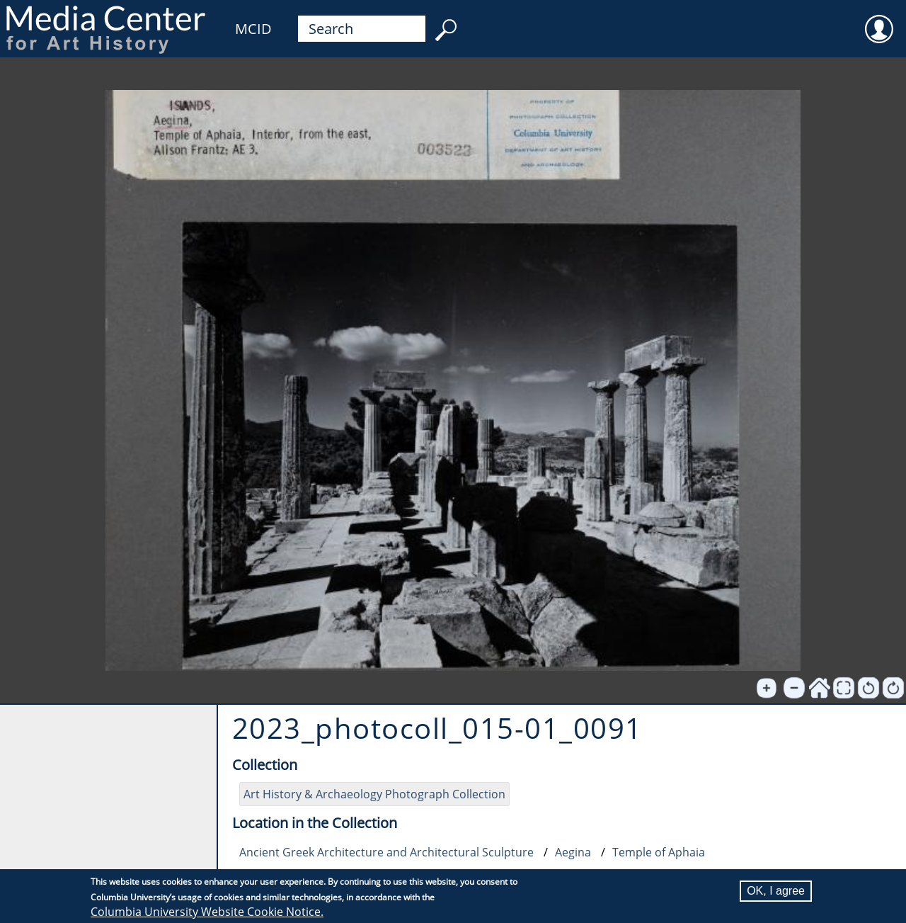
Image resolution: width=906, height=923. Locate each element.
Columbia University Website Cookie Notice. (207, 911)
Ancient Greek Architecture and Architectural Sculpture (386, 852)
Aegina (573, 852)
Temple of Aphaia (658, 852)
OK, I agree (776, 891)
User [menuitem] (879, 20)
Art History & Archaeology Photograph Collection (374, 794)
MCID (253, 28)
